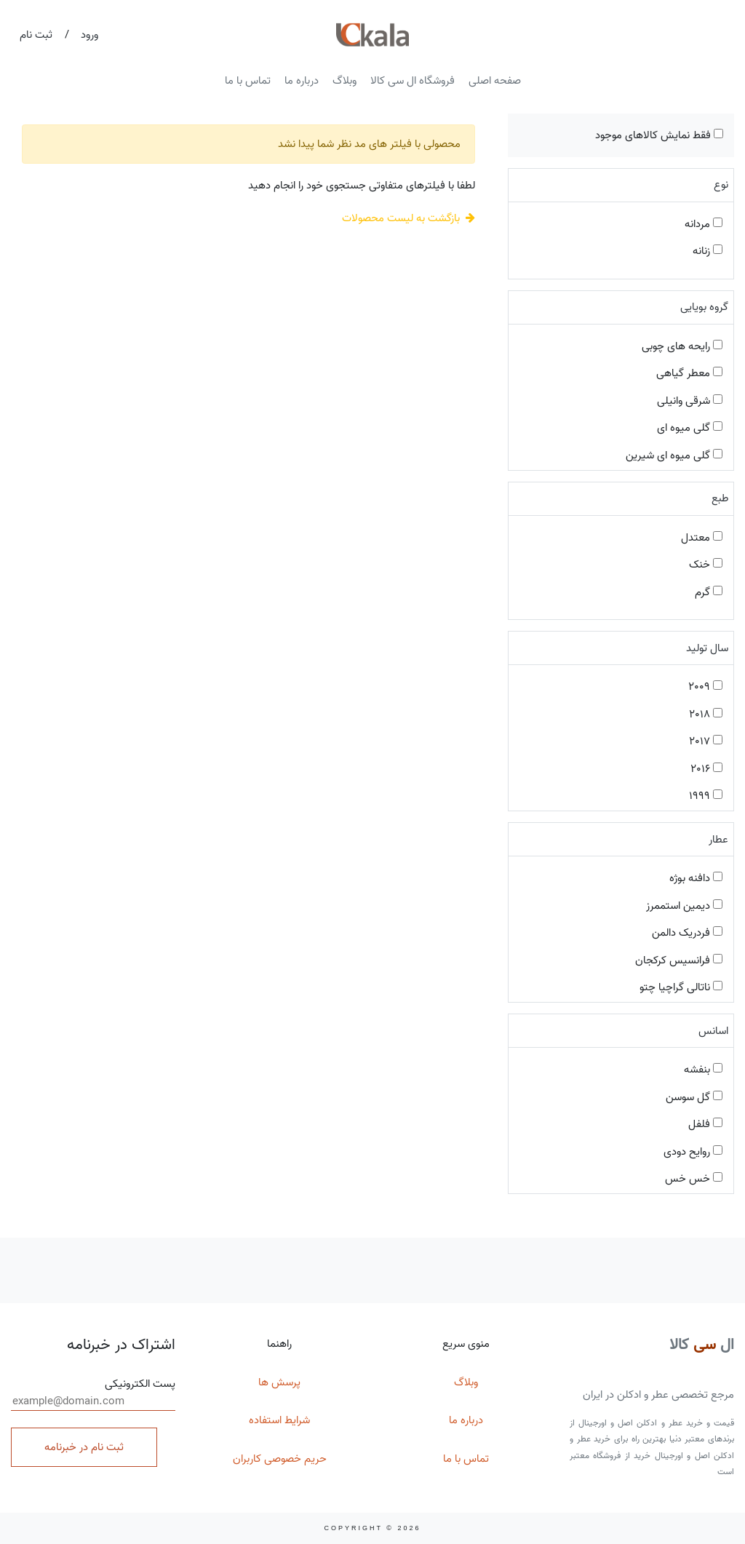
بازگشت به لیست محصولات (408, 218)
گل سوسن (694, 1097)
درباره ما (301, 80)
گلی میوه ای (689, 428)
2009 (705, 687)
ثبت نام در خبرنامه (84, 1447)
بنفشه (703, 1069)
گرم (708, 592)
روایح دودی (693, 1152)
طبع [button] (720, 498)
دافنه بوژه (695, 878)
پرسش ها (279, 1382)
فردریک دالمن (687, 933)
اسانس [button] (713, 1031)
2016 (706, 769)
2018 (705, 714)
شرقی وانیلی (689, 401)
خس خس (693, 1178)
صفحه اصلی (495, 80)
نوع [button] (721, 185)
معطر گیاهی (689, 373)
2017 (705, 741)
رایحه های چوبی (682, 346)
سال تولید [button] (707, 648)
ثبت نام (36, 35)
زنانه (707, 251)
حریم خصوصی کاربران (280, 1459)
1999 (705, 796)
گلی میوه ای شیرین (674, 455)
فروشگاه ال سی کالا (412, 80)
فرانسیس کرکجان (678, 960)
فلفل (705, 1124)
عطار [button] (718, 839)
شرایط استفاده (279, 1420)
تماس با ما (248, 80)
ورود (89, 35)
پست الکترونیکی (93, 1393)
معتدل (701, 537)
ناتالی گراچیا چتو (681, 987)
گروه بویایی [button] (704, 307)
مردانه (703, 224)
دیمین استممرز (684, 906)
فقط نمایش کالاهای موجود (659, 135)
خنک (705, 564)
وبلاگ (344, 80)
